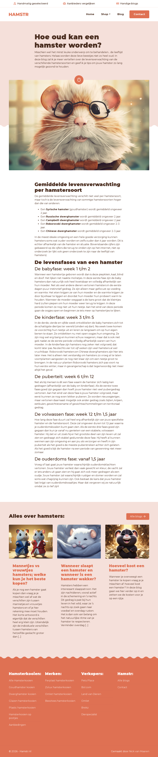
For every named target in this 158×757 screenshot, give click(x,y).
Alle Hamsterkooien (21, 680)
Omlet (85, 700)
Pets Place (87, 680)
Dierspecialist (89, 714)
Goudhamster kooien (22, 687)
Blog (120, 14)
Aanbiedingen (17, 724)
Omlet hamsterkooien (58, 694)
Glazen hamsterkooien (22, 700)
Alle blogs (137, 516)
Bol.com (86, 687)
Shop (104, 14)
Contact (139, 14)
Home (90, 14)
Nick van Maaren (139, 751)
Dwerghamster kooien (22, 694)
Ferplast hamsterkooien (59, 680)
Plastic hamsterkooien (22, 707)
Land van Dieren (91, 694)
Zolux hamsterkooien (58, 687)
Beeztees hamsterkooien (60, 700)
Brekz (85, 707)
